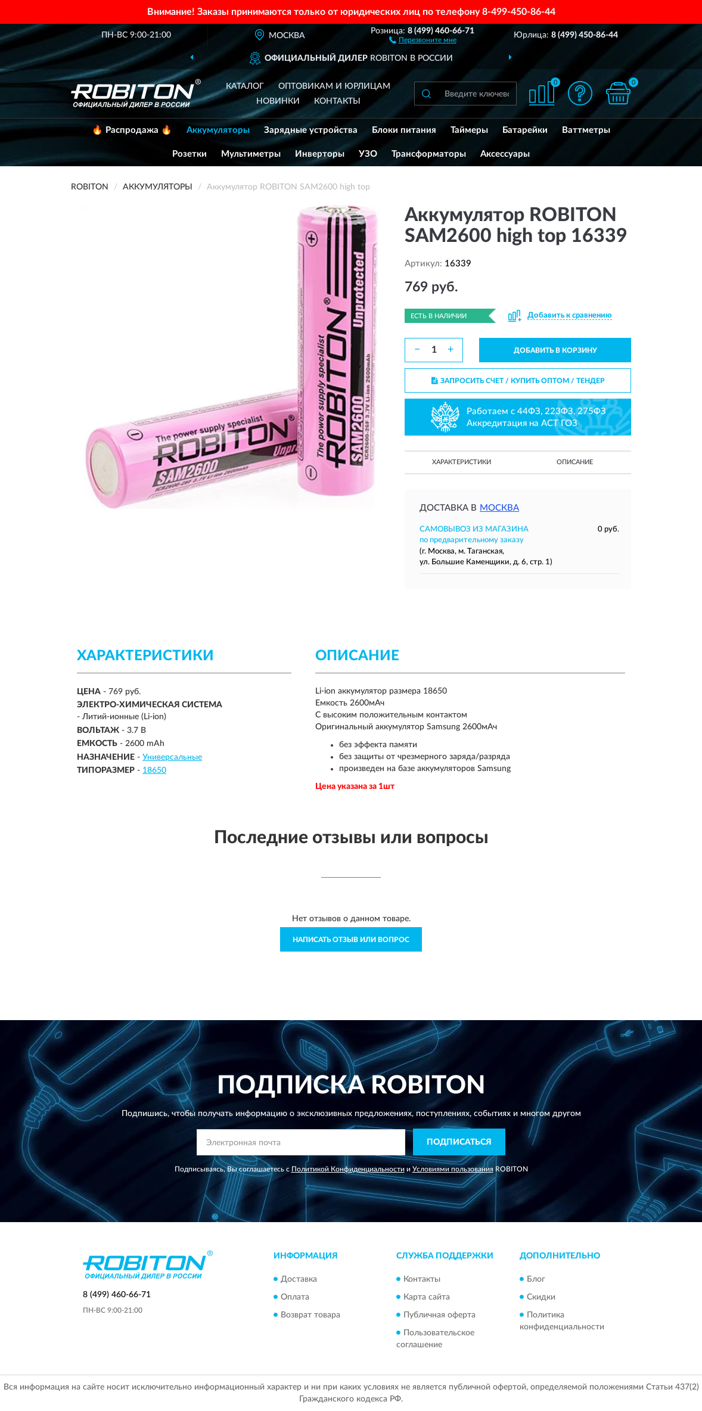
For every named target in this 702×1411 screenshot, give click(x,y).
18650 (154, 770)
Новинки (278, 101)
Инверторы (319, 154)
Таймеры (469, 130)
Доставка (299, 1279)
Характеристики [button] (461, 462)
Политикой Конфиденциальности (348, 1169)
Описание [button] (575, 462)
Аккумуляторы (218, 130)
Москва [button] (499, 508)
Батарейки (525, 130)
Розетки (189, 154)
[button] (422, 39)
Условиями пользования (452, 1169)
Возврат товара (310, 1315)
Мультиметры (251, 154)
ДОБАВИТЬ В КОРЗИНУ (555, 350)
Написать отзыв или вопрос (351, 939)
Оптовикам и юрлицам (334, 86)
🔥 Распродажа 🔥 (132, 130)
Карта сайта (426, 1297)
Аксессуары (505, 154)
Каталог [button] (245, 86)
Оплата (295, 1297)
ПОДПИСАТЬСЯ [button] (459, 1142)
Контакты (337, 101)
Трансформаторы (429, 154)
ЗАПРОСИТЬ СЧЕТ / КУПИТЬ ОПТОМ (518, 380)
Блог (536, 1279)
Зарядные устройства (311, 130)
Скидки (541, 1297)
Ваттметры (586, 130)
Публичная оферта (439, 1315)
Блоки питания (404, 130)
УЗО (368, 154)
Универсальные (172, 757)
